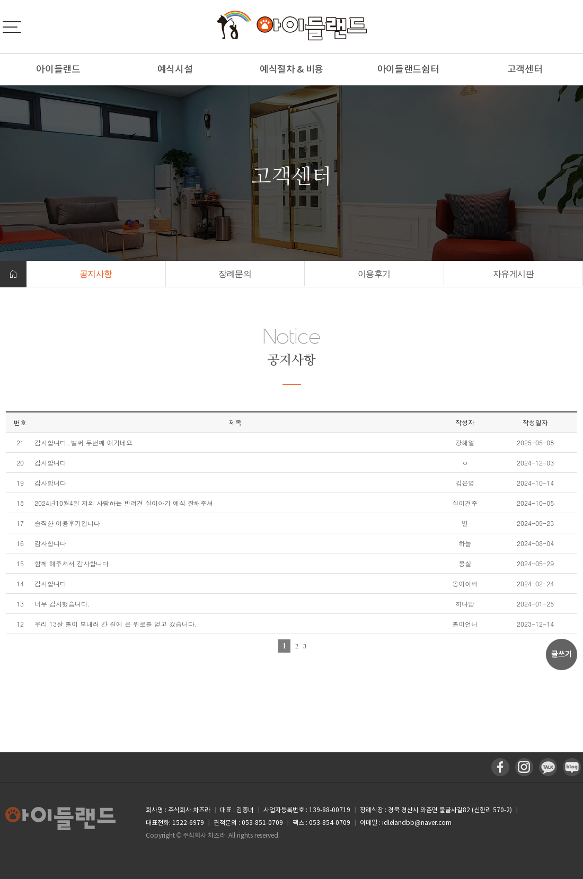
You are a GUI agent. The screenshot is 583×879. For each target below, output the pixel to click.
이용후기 (374, 273)
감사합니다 (50, 462)
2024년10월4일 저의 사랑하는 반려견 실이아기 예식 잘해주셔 (123, 502)
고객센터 (525, 69)
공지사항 (96, 273)
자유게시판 (513, 273)
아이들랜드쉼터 (408, 69)
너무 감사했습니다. (62, 603)
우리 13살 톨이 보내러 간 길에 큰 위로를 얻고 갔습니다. (115, 623)
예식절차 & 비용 (291, 69)
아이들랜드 (58, 69)
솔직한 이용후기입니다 (67, 523)
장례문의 (234, 273)
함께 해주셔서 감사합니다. (72, 563)
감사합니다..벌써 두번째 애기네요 (83, 442)
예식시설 (175, 69)
